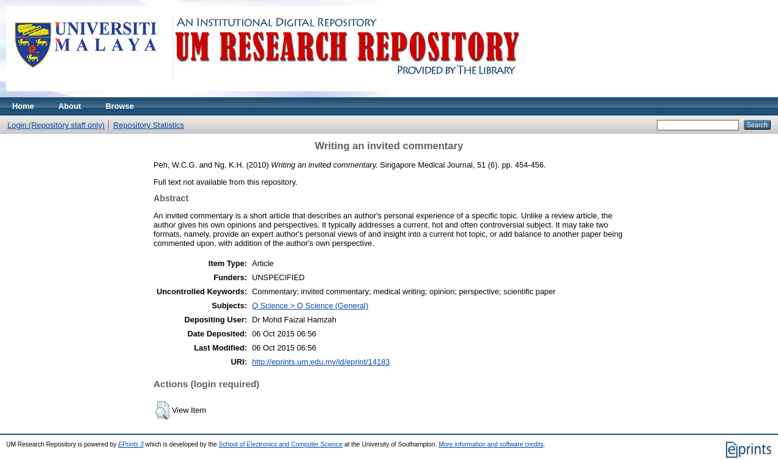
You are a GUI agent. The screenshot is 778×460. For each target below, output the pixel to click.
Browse (120, 106)
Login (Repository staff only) (56, 125)
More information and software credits (491, 444)
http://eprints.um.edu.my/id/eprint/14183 (321, 361)
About (70, 106)
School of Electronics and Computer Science (281, 444)
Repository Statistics (148, 125)
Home (23, 106)
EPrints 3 (131, 444)
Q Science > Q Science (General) (310, 305)
